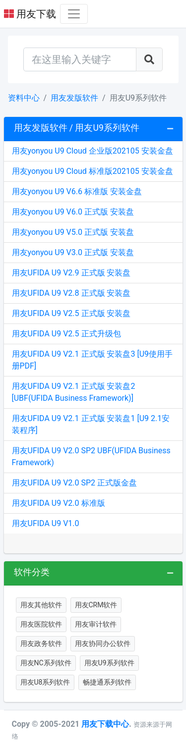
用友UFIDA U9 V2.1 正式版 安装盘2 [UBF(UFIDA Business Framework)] (73, 392)
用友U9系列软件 (109, 663)
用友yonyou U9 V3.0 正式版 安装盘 (73, 252)
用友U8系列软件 (45, 682)
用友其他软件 (41, 605)
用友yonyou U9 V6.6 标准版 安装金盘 (77, 191)
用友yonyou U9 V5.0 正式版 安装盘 (73, 232)
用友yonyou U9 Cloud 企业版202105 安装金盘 (92, 151)
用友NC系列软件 (45, 663)
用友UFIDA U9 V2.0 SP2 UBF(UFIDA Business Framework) (91, 456)
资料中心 (24, 98)
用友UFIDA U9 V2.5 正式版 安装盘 (71, 313)
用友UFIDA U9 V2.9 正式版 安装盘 (71, 272)
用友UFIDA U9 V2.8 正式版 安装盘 (71, 293)
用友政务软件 (41, 643)
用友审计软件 (96, 624)
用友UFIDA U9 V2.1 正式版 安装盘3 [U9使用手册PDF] (92, 360)
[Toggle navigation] (74, 14)
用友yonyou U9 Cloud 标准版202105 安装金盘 (92, 171)
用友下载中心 (105, 724)
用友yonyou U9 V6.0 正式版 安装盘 (73, 211)
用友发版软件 (74, 98)
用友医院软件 (41, 624)
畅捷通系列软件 (107, 682)
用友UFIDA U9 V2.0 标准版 (58, 503)
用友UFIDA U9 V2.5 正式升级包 (66, 333)
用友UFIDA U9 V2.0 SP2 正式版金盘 (74, 482)
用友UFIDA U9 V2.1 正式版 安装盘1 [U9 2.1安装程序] (91, 424)
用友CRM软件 (96, 605)
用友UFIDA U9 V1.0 (45, 523)
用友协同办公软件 (102, 643)
